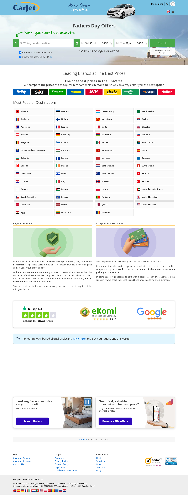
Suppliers (100, 461)
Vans (98, 464)
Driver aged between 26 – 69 (37, 56)
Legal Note (60, 467)
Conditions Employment (66, 470)
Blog (98, 470)
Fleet (98, 458)
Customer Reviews (22, 461)
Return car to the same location (37, 52)
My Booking (157, 3)
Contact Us (18, 464)
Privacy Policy (61, 461)
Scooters (100, 467)
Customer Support (22, 458)
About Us (59, 458)
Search (162, 43)
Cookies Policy (62, 464)
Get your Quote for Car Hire (26, 479)
